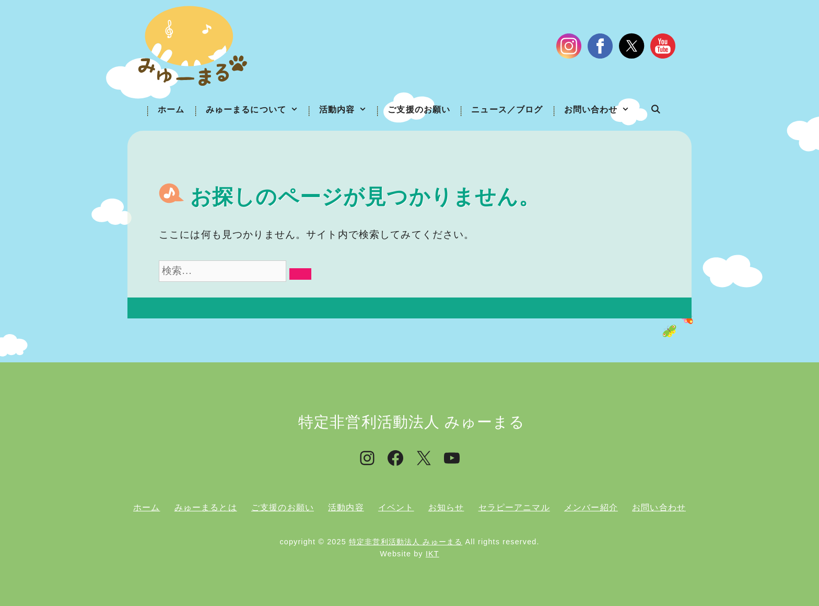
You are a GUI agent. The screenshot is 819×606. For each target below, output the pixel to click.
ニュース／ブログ (507, 109)
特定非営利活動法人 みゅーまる (405, 542)
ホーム (171, 109)
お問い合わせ (602, 110)
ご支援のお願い (419, 109)
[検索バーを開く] (656, 110)
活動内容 (348, 110)
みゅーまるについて (257, 110)
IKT (432, 554)
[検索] (300, 274)
